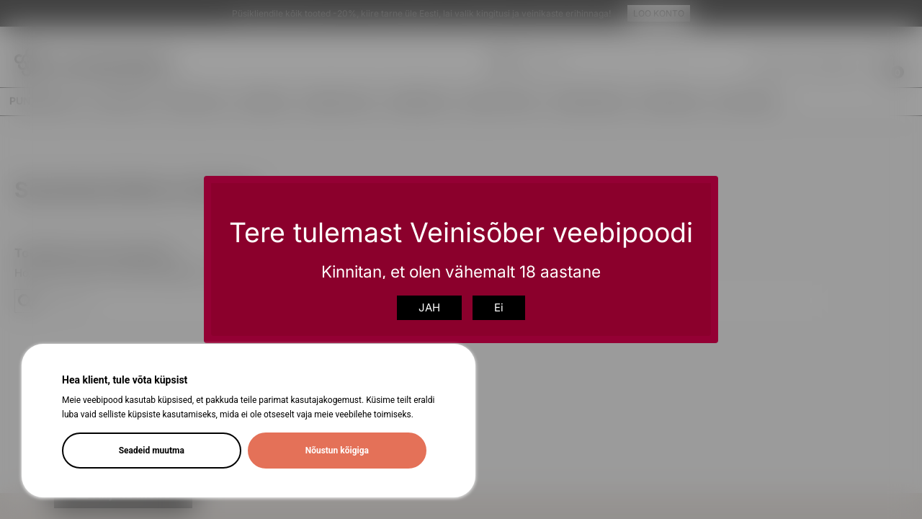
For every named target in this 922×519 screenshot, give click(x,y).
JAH (429, 307)
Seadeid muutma (151, 450)
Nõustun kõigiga (337, 450)
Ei (498, 307)
